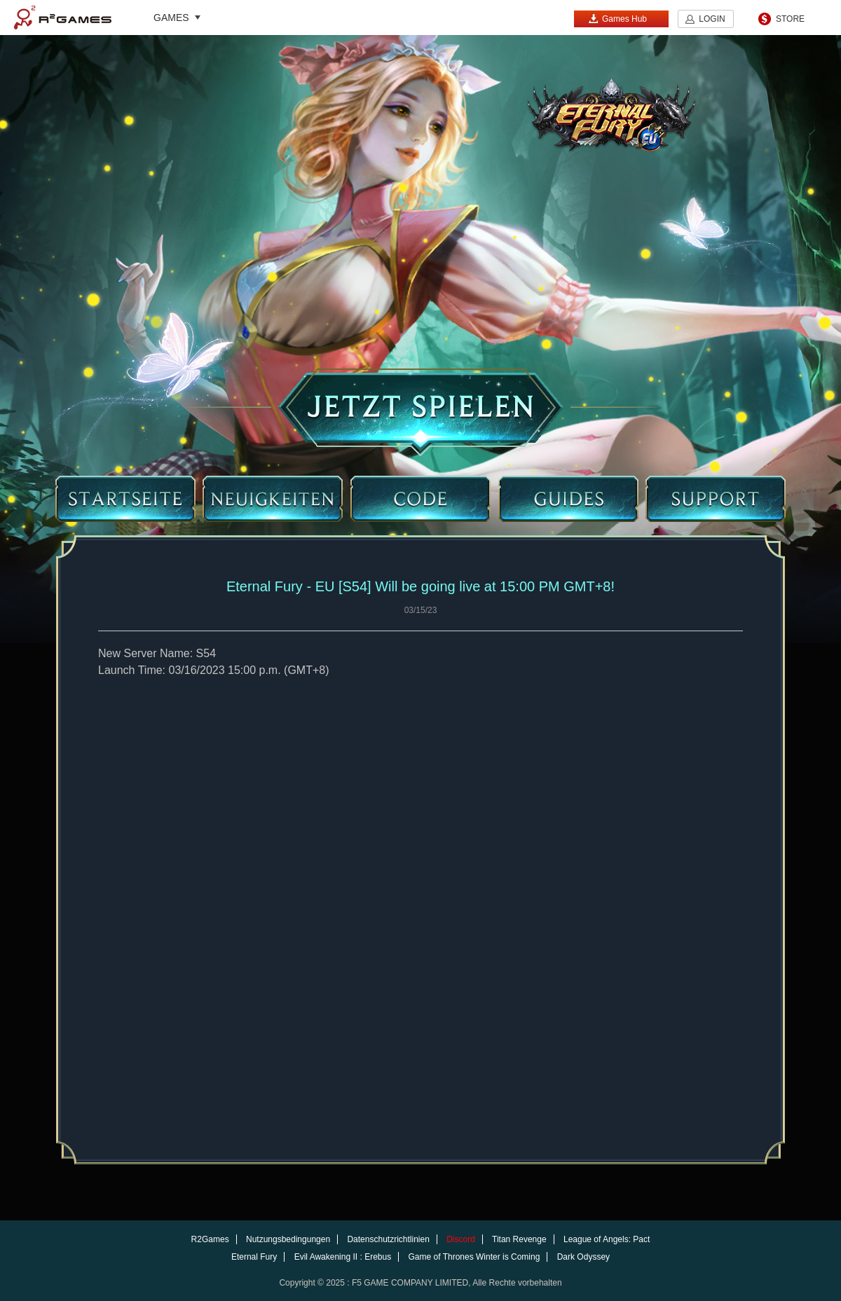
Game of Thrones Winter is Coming (474, 1257)
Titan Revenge (519, 1239)
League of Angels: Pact (606, 1239)
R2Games (62, 17)
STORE (790, 19)
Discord (460, 1239)
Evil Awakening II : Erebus (343, 1257)
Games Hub (617, 18)
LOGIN (712, 19)
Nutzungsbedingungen (288, 1239)
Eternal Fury (254, 1257)
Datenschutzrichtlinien (388, 1239)
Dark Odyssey (583, 1257)
